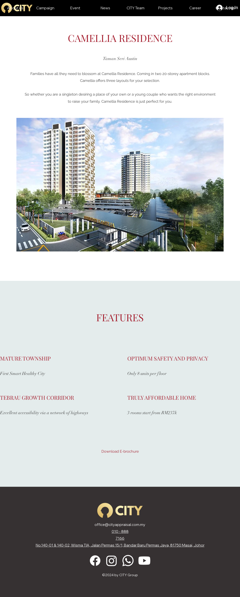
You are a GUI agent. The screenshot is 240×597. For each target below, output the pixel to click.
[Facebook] (95, 561)
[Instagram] (112, 561)
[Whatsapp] (128, 561)
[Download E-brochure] (120, 451)
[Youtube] (144, 561)
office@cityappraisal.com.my (120, 524)
